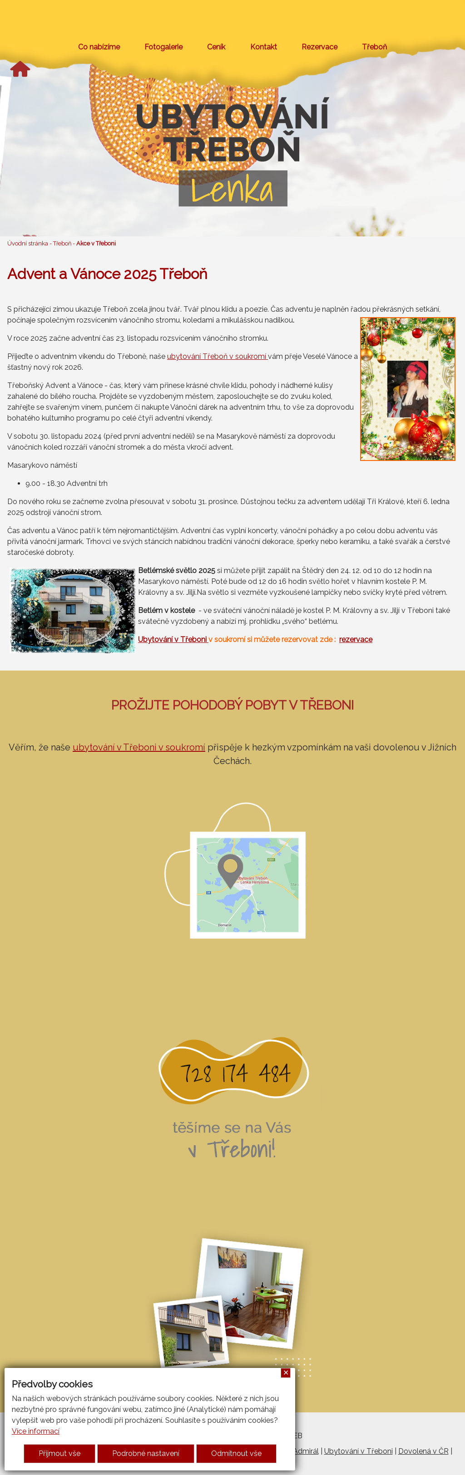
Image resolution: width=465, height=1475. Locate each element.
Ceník (216, 47)
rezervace (355, 639)
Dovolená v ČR (423, 1451)
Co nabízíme (99, 47)
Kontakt (263, 47)
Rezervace (319, 47)
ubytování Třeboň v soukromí (217, 356)
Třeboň (374, 47)
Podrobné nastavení (145, 1453)
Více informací (35, 1431)
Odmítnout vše (236, 1453)
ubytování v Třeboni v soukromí (139, 747)
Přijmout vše (59, 1453)
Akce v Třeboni (96, 243)
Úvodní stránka (27, 243)
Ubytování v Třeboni (173, 639)
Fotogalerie (163, 47)
